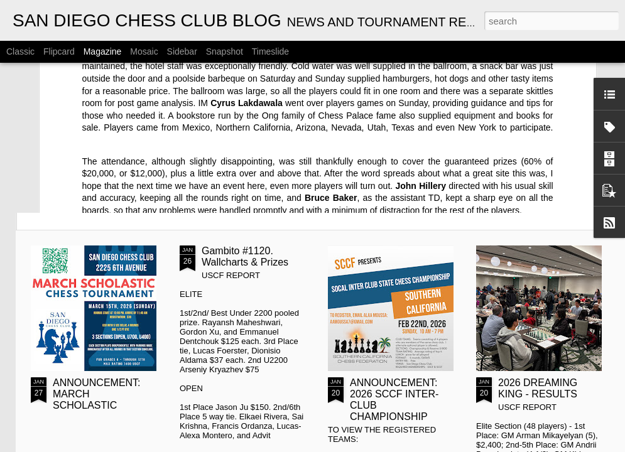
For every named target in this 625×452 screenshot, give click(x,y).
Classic (20, 51)
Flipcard (59, 51)
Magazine (103, 51)
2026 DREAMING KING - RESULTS (537, 388)
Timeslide (270, 51)
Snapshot (224, 51)
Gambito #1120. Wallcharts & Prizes (245, 256)
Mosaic (144, 51)
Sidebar (182, 51)
